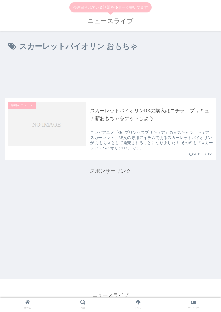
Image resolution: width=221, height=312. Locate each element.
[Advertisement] (110, 76)
